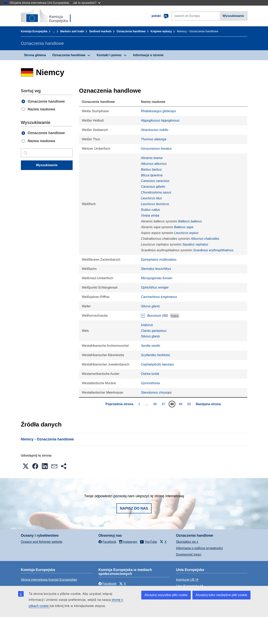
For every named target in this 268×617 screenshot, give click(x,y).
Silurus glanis (150, 306)
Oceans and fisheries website (41, 541)
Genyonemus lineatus (156, 148)
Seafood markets (100, 31)
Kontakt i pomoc (109, 55)
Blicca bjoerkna (152, 175)
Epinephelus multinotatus (158, 259)
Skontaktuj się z (187, 541)
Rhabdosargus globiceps (158, 111)
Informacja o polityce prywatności (199, 548)
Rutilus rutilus (150, 209)
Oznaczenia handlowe (131, 31)
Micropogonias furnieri (156, 278)
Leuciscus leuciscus (155, 204)
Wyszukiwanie (233, 16)
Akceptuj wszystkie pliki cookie (166, 595)
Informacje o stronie (148, 55)
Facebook (107, 583)
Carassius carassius (155, 181)
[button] (26, 466)
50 (189, 404)
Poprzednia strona (119, 404)
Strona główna (35, 55)
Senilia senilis (150, 345)
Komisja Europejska (34, 31)
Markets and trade (72, 31)
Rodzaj (174, 315)
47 (164, 404)
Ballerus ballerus (190, 221)
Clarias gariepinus (153, 330)
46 (155, 404)
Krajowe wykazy (161, 31)
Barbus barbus (151, 169)
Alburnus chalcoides (205, 238)
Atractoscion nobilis (154, 130)
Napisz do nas (134, 508)
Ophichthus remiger (155, 287)
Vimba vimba (150, 215)
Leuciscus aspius (186, 233)
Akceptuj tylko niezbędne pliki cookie (221, 595)
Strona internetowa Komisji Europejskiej (49, 579)
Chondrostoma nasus (156, 192)
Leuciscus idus (151, 198)
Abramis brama (151, 158)
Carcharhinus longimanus (159, 297)
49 (181, 404)
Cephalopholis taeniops (157, 364)
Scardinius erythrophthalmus (213, 250)
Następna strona (208, 404)
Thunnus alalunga (153, 139)
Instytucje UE (185, 579)
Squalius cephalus (195, 244)
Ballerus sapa (183, 227)
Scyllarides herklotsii (155, 355)
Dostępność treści (188, 554)
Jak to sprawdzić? (86, 2)
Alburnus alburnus (154, 163)
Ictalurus (147, 325)
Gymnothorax (150, 383)
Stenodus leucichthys (156, 268)
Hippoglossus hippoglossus (160, 120)
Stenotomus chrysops (156, 392)
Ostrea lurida (150, 373)
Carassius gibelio (153, 186)
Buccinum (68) (157, 315)
